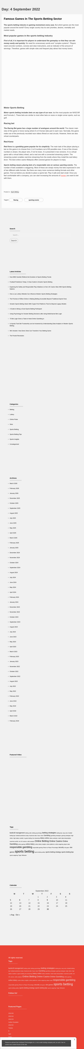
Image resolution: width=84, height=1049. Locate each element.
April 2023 (13, 646)
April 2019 (13, 711)
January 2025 (14, 548)
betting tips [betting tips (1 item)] (59, 833)
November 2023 (15, 612)
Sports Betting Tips (16, 434)
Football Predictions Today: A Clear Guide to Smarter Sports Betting (31, 282)
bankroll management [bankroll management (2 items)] (17, 833)
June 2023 (13, 637)
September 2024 (15, 567)
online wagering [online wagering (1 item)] (59, 844)
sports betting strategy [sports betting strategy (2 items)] (53, 852)
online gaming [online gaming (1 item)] (21, 844)
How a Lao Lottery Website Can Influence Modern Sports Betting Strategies (33, 294)
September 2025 (15, 508)
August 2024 (14, 572)
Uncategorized (14, 444)
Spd (9, 1034)
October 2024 (14, 562)
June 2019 (13, 701)
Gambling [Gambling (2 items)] (47, 835)
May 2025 (13, 528)
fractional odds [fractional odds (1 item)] (33, 835)
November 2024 (15, 557)
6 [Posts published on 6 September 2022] (19, 900)
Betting (12, 409)
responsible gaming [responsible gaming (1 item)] (38, 847)
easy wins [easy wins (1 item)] (65, 833)
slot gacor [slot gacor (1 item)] (66, 847)
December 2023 (15, 607)
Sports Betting (15, 192)
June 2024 (13, 582)
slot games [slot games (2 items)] (49, 985)
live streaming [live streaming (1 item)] (36, 838)
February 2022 (14, 696)
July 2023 (13, 632)
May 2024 (13, 587)
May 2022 (13, 691)
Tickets (10, 1028)
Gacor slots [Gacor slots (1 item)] (40, 835)
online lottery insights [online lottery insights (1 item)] (40, 844)
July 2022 (13, 686)
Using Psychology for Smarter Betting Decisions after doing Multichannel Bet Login (36, 314)
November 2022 (15, 666)
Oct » (18, 915)
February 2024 (14, 597)
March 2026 (13, 483)
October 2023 (14, 617)
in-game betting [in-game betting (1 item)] (28, 838)
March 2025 (13, 538)
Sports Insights (14, 439)
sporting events (34, 200)
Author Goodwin (13, 1022)
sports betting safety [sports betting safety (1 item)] (40, 852)
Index (10, 1037)
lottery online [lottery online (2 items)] (44, 838)
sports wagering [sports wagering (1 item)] (14, 855)
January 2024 (14, 602)
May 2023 (13, 642)
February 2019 (14, 721)
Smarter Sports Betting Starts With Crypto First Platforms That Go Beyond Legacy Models (38, 304)
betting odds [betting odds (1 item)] (28, 833)
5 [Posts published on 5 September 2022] (10, 900)
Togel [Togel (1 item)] (19, 855)
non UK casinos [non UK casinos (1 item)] (23, 841)
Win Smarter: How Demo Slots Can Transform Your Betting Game (30, 331)
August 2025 (14, 513)
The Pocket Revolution (17, 336)
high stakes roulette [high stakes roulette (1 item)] (18, 838)
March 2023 (13, 651)
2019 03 (10, 1019)
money (63, 175)
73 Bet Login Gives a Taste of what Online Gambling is (27, 319)
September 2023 (15, 622)
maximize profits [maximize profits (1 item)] (14, 841)
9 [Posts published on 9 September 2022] (47, 900)
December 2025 (15, 498)
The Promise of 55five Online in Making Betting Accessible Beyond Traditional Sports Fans (38, 299)
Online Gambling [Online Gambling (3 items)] (57, 977)
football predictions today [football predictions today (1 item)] (22, 835)
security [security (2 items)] (61, 847)
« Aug (12, 915)
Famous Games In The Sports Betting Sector (33, 18)
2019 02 (10, 1025)
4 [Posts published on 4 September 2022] (65, 897)
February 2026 (14, 488)
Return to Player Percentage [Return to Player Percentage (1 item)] (50, 847)
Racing (16, 200)
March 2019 (13, 716)
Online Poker (14, 419)
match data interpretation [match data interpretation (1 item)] (64, 838)
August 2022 (14, 681)
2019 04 (10, 1016)
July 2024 (13, 577)
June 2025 (13, 523)
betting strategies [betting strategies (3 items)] (49, 833)
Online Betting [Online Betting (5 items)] (42, 841)
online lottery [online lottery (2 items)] (30, 844)
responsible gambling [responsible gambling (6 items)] (21, 847)
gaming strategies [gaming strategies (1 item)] (66, 835)
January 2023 (14, 661)
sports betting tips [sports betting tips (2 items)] (67, 852)
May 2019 (13, 706)
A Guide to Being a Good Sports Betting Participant (26, 309)
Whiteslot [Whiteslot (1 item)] (24, 855)
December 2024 (15, 552)
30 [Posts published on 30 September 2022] (48, 909)
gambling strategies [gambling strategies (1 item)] (56, 835)
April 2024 (13, 592)
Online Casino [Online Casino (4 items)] (55, 841)
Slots (11, 424)
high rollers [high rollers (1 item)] (69, 971)
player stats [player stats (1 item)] (67, 844)
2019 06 (10, 1013)
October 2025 (14, 503)
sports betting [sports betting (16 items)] (24, 851)
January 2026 (14, 493)
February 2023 (14, 656)
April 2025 (13, 533)
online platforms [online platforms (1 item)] (50, 844)
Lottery (12, 414)
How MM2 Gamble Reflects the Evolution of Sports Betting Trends (30, 277)
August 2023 (14, 627)
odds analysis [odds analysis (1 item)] (30, 841)
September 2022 (15, 676)
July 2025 (13, 518)
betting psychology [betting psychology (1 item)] (37, 833)
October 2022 (14, 671)
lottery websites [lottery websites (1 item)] (54, 838)
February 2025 (14, 543)
